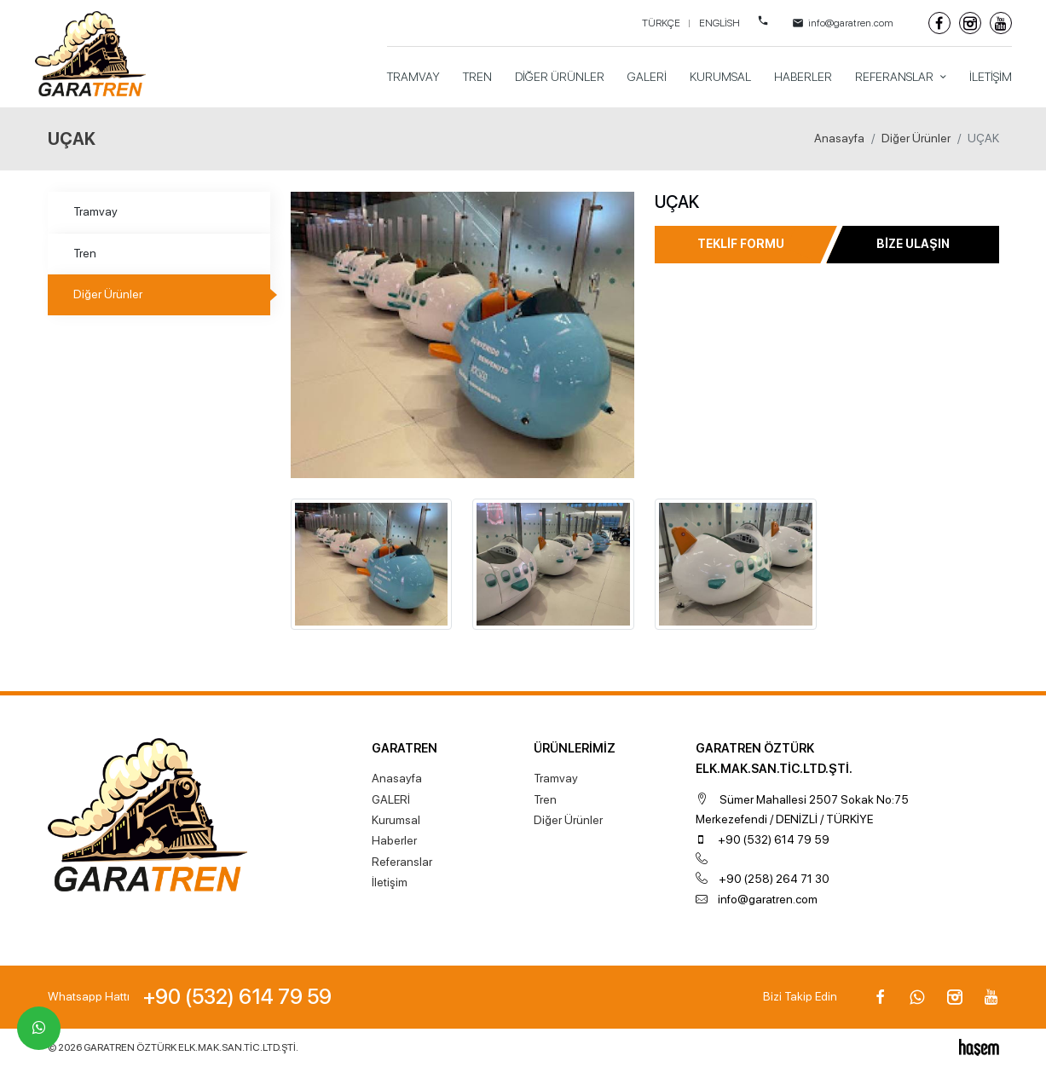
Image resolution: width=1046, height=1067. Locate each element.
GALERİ (647, 77)
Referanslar (895, 77)
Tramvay (413, 77)
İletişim (990, 77)
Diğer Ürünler (559, 77)
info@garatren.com (768, 899)
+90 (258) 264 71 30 (774, 878)
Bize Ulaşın (913, 244)
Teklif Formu (740, 244)
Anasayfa (839, 138)
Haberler (803, 77)
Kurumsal (720, 77)
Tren (477, 77)
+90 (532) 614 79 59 (773, 839)
